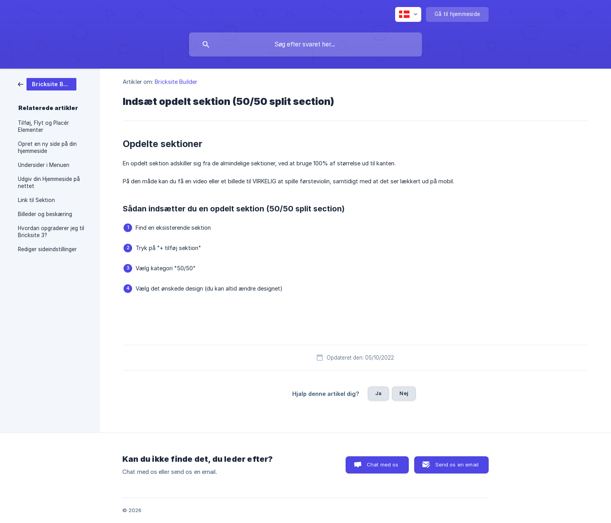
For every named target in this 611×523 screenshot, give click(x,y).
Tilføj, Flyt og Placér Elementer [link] (43, 126)
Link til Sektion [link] (36, 200)
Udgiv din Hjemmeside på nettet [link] (49, 182)
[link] (47, 83)
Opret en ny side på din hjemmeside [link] (47, 147)
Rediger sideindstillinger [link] (47, 249)
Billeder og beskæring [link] (45, 214)
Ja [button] (378, 393)
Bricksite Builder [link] (176, 81)
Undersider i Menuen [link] (43, 165)
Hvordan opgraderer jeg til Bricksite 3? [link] (51, 231)
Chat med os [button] (383, 464)
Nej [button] (403, 393)
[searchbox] (305, 44)
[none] (408, 14)
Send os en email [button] (457, 464)
